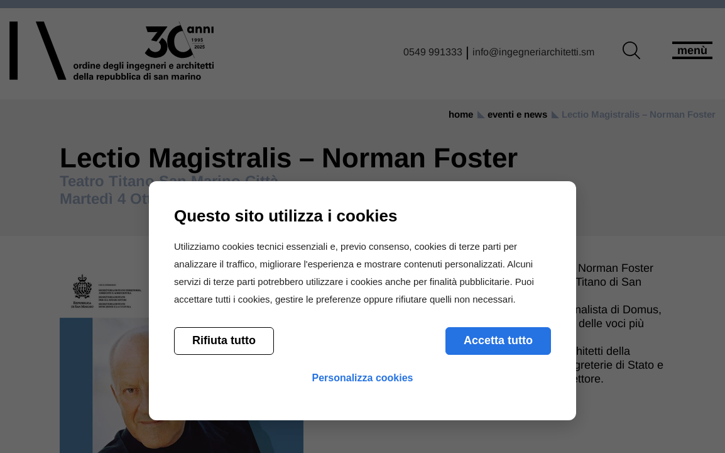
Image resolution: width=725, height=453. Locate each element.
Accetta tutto (498, 340)
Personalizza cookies (362, 377)
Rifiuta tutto (224, 340)
